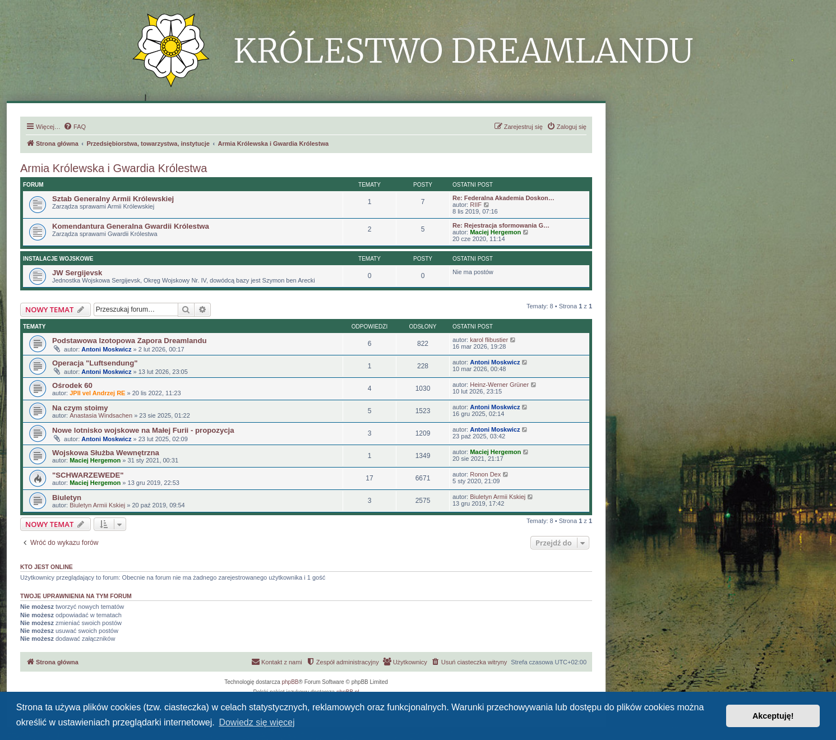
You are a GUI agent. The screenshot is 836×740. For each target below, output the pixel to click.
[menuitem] (74, 126)
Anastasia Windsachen (101, 415)
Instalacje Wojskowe (58, 259)
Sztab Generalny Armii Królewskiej (113, 199)
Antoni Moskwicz (106, 349)
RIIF (476, 204)
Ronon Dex (485, 474)
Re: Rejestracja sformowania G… (500, 225)
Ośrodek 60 (72, 385)
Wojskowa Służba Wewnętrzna (105, 452)
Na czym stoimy (80, 408)
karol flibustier (489, 339)
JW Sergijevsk (77, 273)
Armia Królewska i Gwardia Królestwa (113, 168)
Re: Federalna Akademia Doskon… (503, 198)
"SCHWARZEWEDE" (88, 475)
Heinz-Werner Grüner (499, 384)
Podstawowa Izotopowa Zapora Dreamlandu (129, 340)
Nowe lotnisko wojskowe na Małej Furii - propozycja (143, 430)
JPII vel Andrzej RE (97, 393)
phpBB (290, 682)
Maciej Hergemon (495, 232)
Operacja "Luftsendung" (94, 363)
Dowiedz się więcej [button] (256, 722)
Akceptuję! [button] (773, 715)
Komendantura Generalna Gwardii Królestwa (130, 226)
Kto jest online (46, 566)
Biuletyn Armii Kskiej (97, 505)
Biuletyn (66, 497)
